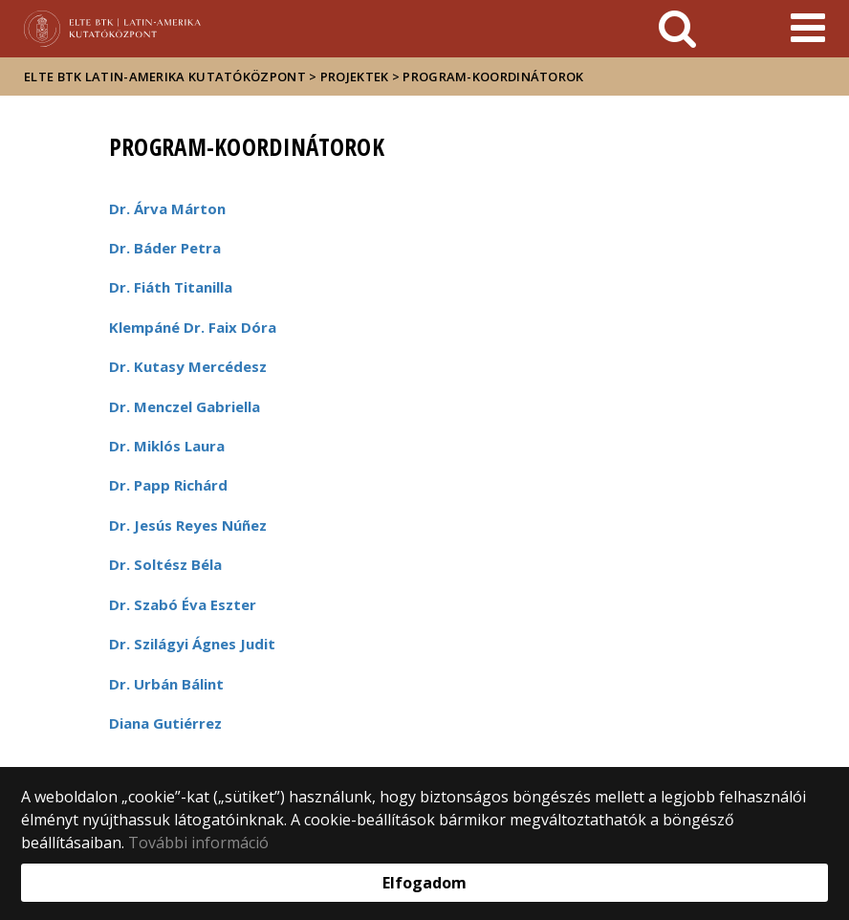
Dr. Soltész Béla (165, 564)
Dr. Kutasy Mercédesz (188, 366)
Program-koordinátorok (493, 76)
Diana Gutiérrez (165, 723)
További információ (198, 842)
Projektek (354, 76)
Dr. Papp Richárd (168, 484)
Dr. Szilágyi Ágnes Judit (192, 643)
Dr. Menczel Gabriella (184, 406)
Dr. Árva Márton (167, 208)
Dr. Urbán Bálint (166, 683)
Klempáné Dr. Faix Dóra (192, 327)
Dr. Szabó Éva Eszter (182, 604)
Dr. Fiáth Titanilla (170, 286)
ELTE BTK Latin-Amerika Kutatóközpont (165, 76)
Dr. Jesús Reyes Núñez (188, 525)
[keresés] (677, 28)
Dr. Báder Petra (165, 247)
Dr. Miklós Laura (167, 445)
